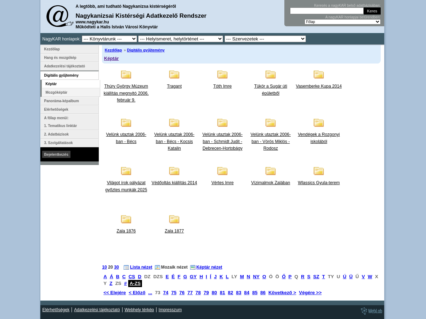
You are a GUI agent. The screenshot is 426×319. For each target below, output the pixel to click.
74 (166, 292)
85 (254, 292)
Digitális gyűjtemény (146, 50)
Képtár (111, 58)
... (150, 292)
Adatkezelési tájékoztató (64, 66)
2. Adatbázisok (56, 134)
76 (181, 292)
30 (116, 267)
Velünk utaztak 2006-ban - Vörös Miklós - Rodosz (271, 141)
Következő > (282, 292)
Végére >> (310, 292)
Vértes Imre (222, 182)
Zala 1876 (126, 231)
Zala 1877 (174, 231)
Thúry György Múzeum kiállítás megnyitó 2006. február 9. (126, 93)
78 (198, 292)
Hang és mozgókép (60, 58)
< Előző (137, 292)
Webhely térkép (139, 309)
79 (206, 292)
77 (190, 292)
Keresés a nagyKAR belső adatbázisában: (347, 5)
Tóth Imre (222, 86)
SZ (316, 276)
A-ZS (135, 283)
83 (238, 292)
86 (263, 292)
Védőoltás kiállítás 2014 (174, 182)
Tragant (174, 86)
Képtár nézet (209, 267)
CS (132, 276)
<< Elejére (114, 292)
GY (193, 276)
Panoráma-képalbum (61, 101)
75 (173, 292)
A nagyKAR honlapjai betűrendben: (353, 17)
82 (230, 292)
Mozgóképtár (57, 92)
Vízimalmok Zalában (270, 182)
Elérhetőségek (56, 109)
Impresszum (170, 309)
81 (222, 292)
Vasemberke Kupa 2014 (319, 86)
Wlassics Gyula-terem (319, 182)
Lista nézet (141, 267)
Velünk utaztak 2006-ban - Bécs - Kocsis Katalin (174, 141)
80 (214, 292)
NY (256, 276)
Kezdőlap (113, 50)
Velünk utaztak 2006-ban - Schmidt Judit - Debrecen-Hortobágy (223, 141)
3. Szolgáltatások (58, 143)
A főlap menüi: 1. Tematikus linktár (60, 122)
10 (104, 267)
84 (246, 292)
